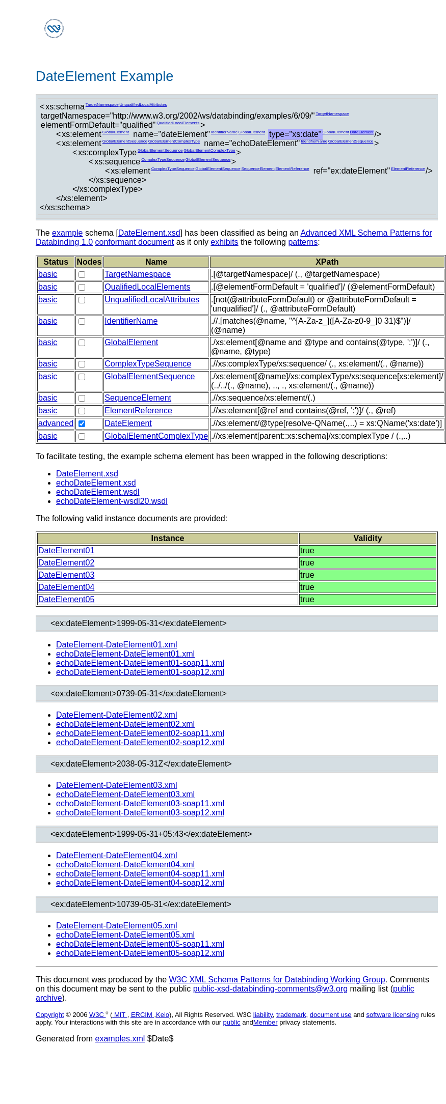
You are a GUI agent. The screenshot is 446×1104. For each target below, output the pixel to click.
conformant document (134, 242)
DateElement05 (66, 599)
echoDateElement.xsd (96, 482)
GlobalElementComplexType (174, 141)
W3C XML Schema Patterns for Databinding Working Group (277, 979)
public (232, 1022)
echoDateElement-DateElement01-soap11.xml (140, 663)
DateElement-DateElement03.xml (116, 785)
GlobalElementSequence (125, 141)
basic (47, 274)
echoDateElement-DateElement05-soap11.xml (140, 944)
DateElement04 (66, 587)
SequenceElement (257, 168)
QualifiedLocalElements (177, 123)
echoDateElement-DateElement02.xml (125, 724)
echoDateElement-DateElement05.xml (125, 934)
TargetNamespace (102, 104)
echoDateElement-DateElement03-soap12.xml (140, 812)
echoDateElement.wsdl (98, 492)
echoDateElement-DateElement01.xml (125, 653)
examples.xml (120, 1038)
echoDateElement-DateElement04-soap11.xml (140, 873)
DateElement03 (66, 575)
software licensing (392, 1014)
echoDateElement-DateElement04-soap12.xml (140, 883)
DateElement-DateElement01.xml (116, 644)
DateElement (362, 132)
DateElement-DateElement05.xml (116, 925)
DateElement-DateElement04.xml (116, 855)
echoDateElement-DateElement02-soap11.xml (140, 733)
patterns (303, 242)
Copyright (50, 1014)
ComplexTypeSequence (163, 159)
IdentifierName (224, 132)
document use (331, 1014)
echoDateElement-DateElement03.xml (125, 794)
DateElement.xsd (149, 233)
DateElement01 (66, 550)
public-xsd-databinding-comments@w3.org (270, 988)
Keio (162, 1014)
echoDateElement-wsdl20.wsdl (112, 501)
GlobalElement (115, 132)
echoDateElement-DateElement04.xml (125, 864)
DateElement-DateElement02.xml (116, 715)
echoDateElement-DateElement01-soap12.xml (140, 672)
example (67, 233)
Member (265, 1022)
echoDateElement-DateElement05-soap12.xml (140, 953)
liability (263, 1014)
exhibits (224, 242)
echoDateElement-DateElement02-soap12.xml (140, 742)
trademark (291, 1014)
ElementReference (292, 168)
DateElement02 (66, 562)
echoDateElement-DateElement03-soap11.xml (140, 803)
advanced (55, 423)
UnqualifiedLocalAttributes (143, 104)
